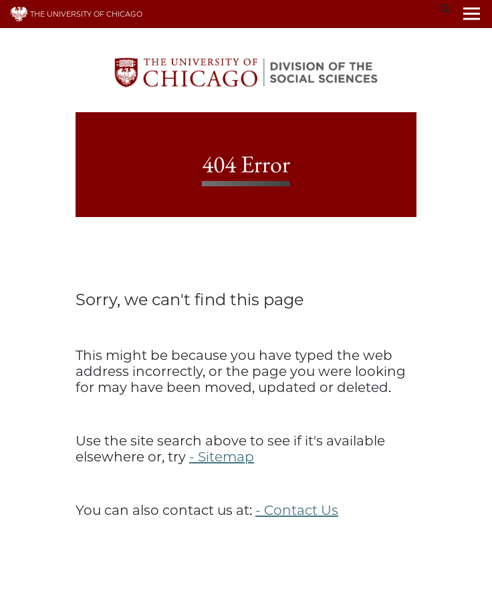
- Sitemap (221, 457)
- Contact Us (296, 510)
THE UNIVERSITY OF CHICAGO (76, 14)
